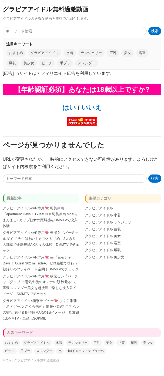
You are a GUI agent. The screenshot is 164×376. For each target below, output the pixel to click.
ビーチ (47, 63)
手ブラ (65, 63)
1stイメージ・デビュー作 (86, 351)
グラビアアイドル (45, 53)
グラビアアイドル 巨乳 (103, 229)
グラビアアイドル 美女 (103, 236)
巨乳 (112, 53)
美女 (127, 53)
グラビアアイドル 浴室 (103, 243)
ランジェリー (91, 53)
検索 (155, 31)
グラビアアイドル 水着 (103, 215)
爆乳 (12, 63)
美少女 (29, 63)
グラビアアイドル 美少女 (105, 257)
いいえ (90, 107)
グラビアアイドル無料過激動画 (45, 9)
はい (69, 107)
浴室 (142, 53)
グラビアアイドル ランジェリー (110, 222)
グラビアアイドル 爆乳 (103, 250)
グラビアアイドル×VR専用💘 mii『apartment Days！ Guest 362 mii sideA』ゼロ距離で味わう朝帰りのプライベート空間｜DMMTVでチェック (41, 263)
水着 (69, 53)
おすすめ (16, 53)
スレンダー (86, 63)
